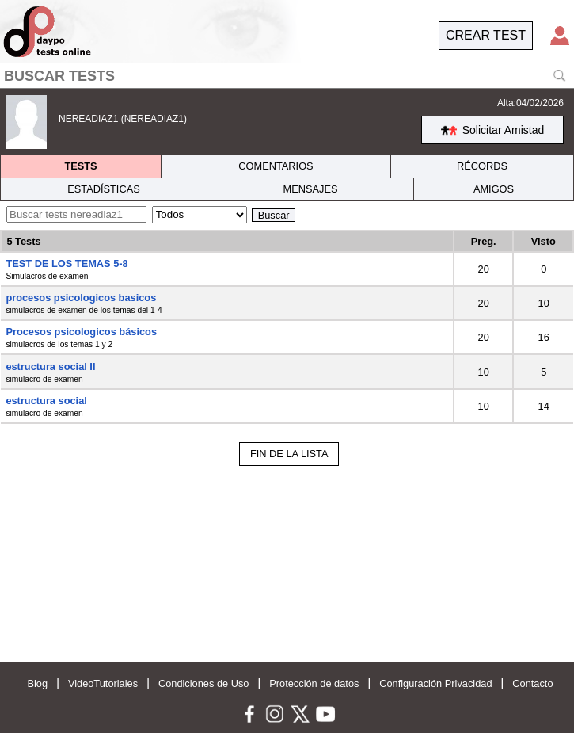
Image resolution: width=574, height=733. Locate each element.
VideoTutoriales (103, 683)
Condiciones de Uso (203, 683)
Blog (37, 683)
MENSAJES (310, 189)
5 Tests (23, 241)
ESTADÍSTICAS (103, 189)
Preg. (483, 241)
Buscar (274, 215)
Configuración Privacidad (435, 683)
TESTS (80, 166)
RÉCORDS (482, 166)
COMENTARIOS (275, 166)
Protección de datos (314, 683)
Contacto (532, 683)
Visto (543, 241)
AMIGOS (493, 189)
